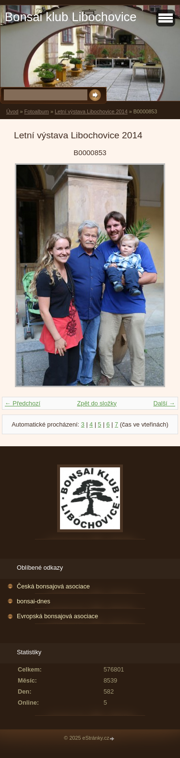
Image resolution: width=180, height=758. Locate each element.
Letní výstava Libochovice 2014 (91, 111)
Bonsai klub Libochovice (71, 17)
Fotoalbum (36, 111)
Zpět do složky (97, 403)
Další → (164, 403)
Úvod (12, 111)
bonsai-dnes (33, 601)
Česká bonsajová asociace (53, 586)
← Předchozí (22, 403)
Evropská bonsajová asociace (57, 616)
